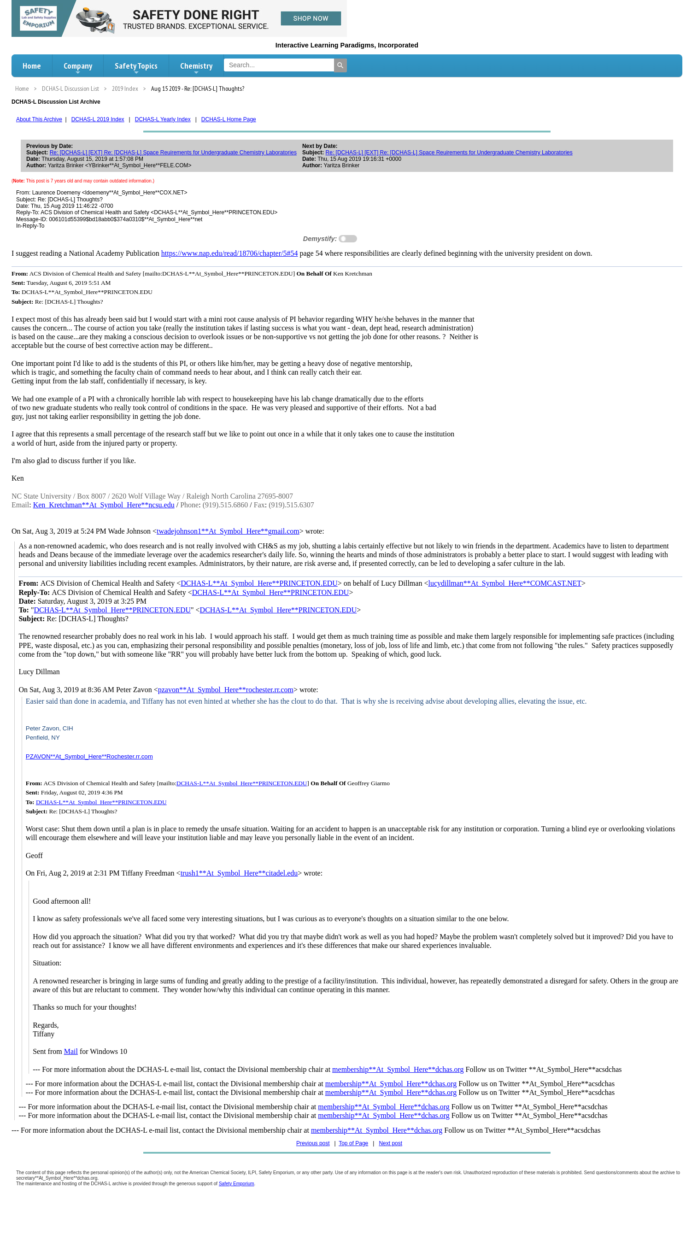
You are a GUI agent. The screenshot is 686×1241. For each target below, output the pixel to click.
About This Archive (39, 119)
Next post (390, 1143)
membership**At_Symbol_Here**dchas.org (397, 1069)
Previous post (313, 1143)
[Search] (340, 65)
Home (32, 65)
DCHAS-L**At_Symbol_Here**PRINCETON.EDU (259, 583)
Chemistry (196, 68)
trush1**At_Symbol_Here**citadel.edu (239, 873)
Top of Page (353, 1143)
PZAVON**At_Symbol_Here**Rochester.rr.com (89, 756)
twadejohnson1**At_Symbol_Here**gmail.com (228, 531)
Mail (71, 1051)
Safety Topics (136, 68)
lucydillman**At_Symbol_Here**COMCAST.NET (504, 583)
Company (78, 68)
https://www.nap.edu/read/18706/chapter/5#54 (229, 253)
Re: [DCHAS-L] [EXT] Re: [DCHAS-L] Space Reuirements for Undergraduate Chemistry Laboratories (173, 152)
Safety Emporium (236, 1183)
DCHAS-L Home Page (228, 119)
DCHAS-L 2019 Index (97, 119)
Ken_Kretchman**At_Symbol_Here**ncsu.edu (104, 505)
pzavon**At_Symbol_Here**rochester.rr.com (225, 690)
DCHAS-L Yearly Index (163, 119)
